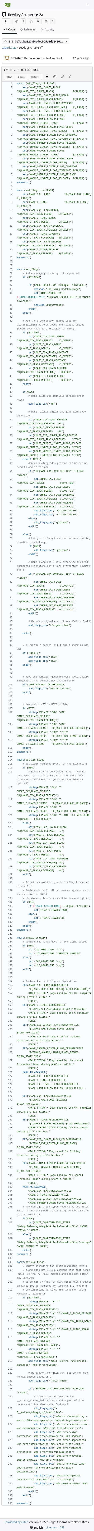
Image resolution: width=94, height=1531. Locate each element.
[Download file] (47, 77)
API (62, 1527)
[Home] (7, 5)
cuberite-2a (33, 15)
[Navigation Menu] (88, 5)
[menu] (36, 1527)
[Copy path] (41, 47)
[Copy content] (55, 77)
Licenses (51, 1527)
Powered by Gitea (16, 1522)
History (34, 76)
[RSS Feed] (6, 21)
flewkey (14, 15)
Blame (21, 76)
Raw (9, 76)
